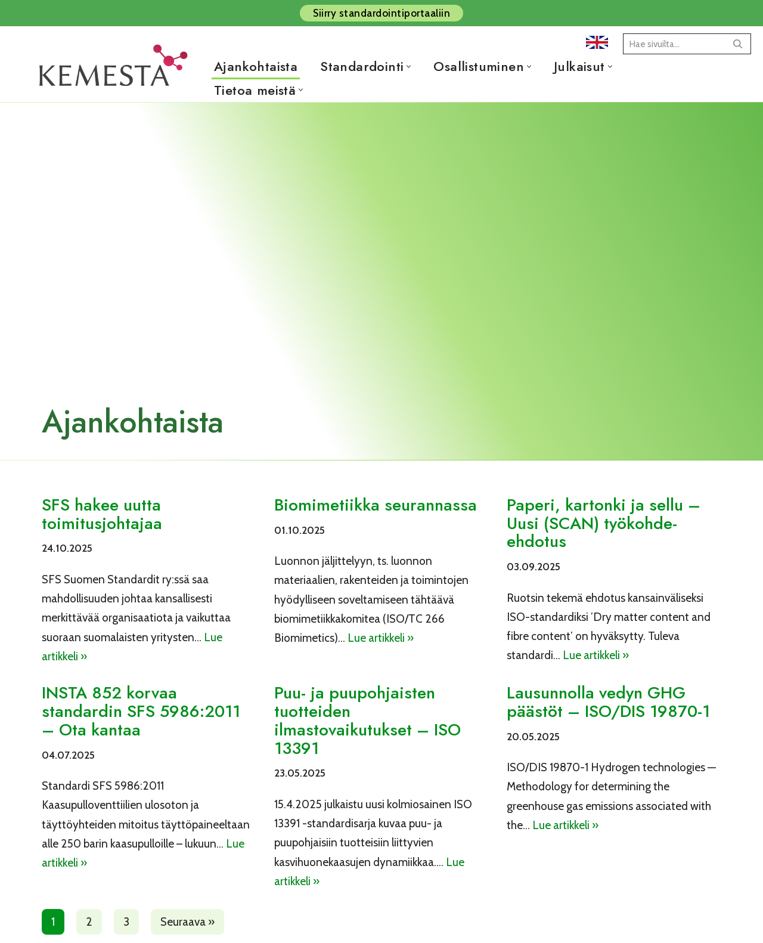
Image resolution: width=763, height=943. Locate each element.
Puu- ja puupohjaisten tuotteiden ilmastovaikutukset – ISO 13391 (367, 720)
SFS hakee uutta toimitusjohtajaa (102, 514)
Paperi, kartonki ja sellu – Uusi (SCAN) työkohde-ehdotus (603, 523)
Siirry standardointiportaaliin (381, 13)
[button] (409, 66)
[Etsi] (673, 43)
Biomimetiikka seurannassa (375, 505)
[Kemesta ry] (116, 78)
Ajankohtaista (255, 66)
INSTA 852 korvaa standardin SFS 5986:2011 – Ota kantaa (141, 711)
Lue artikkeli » (381, 638)
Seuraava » (187, 922)
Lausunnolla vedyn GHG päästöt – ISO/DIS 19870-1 (608, 702)
